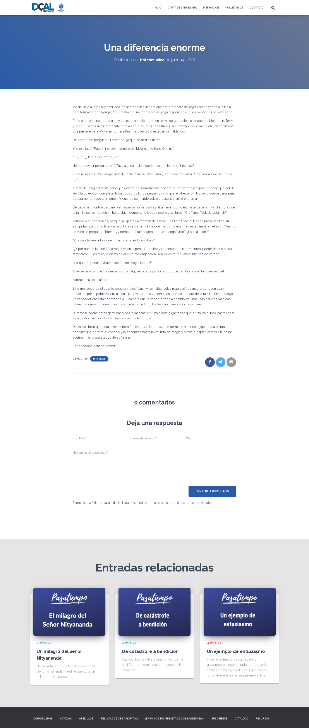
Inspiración (211, 7)
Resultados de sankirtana (119, 718)
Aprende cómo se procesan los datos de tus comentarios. (173, 502)
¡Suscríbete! (219, 718)
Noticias (66, 718)
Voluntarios (234, 7)
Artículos (86, 718)
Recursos (263, 718)
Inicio (157, 7)
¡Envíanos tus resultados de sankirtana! (174, 718)
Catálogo (242, 718)
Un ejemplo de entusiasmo (238, 651)
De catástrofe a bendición (152, 651)
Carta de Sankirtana (182, 7)
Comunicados (43, 718)
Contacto (257, 7)
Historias (99, 359)
